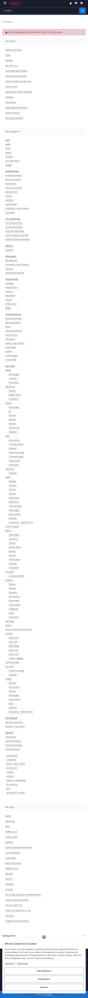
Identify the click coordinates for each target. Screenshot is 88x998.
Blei (8, 788)
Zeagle (8, 164)
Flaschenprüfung (13, 745)
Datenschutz (22, 963)
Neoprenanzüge (16, 452)
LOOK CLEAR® (12, 526)
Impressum (10, 963)
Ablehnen (44, 987)
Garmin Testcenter (14, 722)
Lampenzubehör (16, 576)
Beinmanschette (13, 179)
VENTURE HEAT (12, 662)
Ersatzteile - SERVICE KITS (21, 522)
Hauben (9, 291)
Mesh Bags (14, 645)
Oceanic (9, 156)
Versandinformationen (16, 76)
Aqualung (10, 386)
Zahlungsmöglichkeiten (16, 70)
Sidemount (14, 501)
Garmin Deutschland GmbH (18, 847)
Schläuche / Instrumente (17, 208)
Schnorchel (14, 427)
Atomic (8, 403)
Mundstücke (11, 260)
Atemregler (14, 374)
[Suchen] (82, 11)
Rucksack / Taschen (16, 792)
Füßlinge (9, 283)
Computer (13, 538)
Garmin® (9, 468)
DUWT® (9, 842)
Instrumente (15, 514)
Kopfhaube (10, 347)
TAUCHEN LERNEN (14, 118)
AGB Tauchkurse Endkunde (18, 81)
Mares (8, 152)
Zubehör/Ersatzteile (14, 272)
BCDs (11, 703)
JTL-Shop (48, 994)
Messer (12, 423)
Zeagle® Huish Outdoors (17, 921)
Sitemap (9, 97)
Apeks (8, 370)
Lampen (12, 493)
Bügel (8, 308)
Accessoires (14, 440)
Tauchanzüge (15, 506)
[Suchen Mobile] (40, 11)
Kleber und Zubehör (15, 343)
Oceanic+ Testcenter (15, 726)
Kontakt (9, 60)
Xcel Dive (9, 666)
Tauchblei (10, 212)
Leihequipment (12, 749)
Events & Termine (13, 49)
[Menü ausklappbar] (5, 2)
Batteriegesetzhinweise (16, 107)
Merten (8, 879)
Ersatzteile (14, 382)
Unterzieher (11, 303)
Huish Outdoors (12, 852)
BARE (7, 144)
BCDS (11, 613)
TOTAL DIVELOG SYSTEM (16, 235)
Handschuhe (11, 191)
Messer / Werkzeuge (16, 780)
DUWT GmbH (11, 836)
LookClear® (10, 858)
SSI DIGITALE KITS (13, 223)
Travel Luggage (16, 658)
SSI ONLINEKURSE (13, 227)
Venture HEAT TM (13, 905)
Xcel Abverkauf (12, 160)
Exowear (13, 448)
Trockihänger (11, 355)
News (8, 55)
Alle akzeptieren (44, 971)
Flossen (12, 390)
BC (10, 411)
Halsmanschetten (13, 187)
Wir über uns (11, 65)
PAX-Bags (9, 621)
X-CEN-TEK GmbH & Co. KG (18, 910)
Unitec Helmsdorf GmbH (16, 900)
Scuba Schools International (18, 629)
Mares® (9, 873)
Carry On (13, 641)
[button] (70, 3)
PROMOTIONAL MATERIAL (17, 239)
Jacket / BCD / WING (16, 763)
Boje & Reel (10, 183)
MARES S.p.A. (11, 868)
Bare (7, 436)
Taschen (9, 268)
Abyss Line (14, 637)
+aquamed (10, 736)
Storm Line (14, 654)
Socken (8, 196)
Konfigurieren (44, 979)
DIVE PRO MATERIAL (14, 231)
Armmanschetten (13, 175)
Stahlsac (9, 633)
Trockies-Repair (16, 444)
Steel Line (13, 650)
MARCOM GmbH (13, 863)
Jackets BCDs (15, 394)
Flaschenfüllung (13, 741)
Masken (12, 419)
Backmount (14, 497)
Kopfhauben (11, 204)
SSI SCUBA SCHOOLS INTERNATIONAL (23, 894)
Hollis (8, 148)
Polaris (8, 625)
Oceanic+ (13, 592)
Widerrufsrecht (12, 112)
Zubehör (9, 200)
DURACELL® (11, 831)
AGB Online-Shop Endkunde (18, 91)
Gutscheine (12, 755)
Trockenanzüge (16, 456)
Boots (8, 326)
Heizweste (10, 295)
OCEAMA (9, 571)
